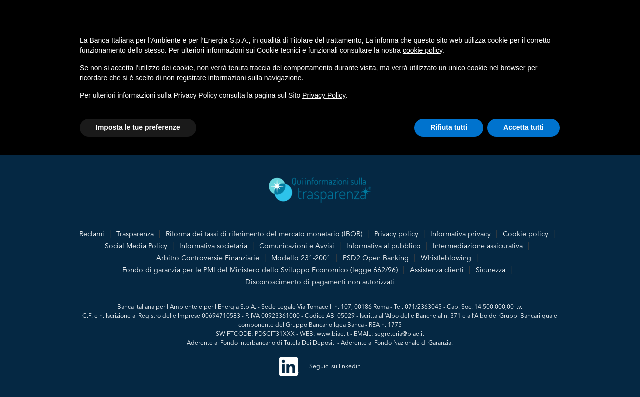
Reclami (92, 234)
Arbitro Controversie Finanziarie (208, 258)
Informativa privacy (460, 234)
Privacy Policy (324, 96)
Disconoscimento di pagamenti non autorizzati (320, 282)
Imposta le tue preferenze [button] (138, 128)
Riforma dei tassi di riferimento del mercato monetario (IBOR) (264, 234)
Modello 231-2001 (301, 258)
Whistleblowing (446, 258)
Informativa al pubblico (383, 246)
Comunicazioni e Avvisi (297, 246)
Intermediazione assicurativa (478, 246)
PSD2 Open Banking (376, 258)
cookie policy (422, 50)
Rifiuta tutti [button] (449, 128)
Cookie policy (525, 234)
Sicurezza (491, 270)
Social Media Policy (136, 246)
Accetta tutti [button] (524, 128)
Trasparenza (135, 234)
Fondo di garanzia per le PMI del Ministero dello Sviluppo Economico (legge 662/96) (260, 270)
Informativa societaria (214, 246)
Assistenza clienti (437, 270)
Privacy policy (396, 234)
